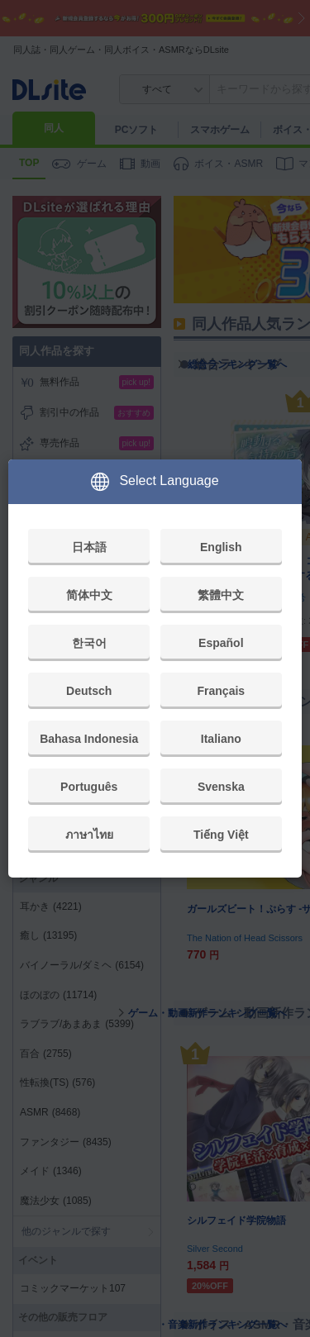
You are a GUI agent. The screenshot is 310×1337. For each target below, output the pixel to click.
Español (220, 642)
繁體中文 (221, 595)
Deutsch (89, 690)
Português (88, 786)
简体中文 (89, 595)
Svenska (221, 786)
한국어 (89, 642)
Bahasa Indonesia (89, 738)
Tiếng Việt (221, 834)
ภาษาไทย (89, 834)
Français (222, 690)
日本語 (89, 547)
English (221, 547)
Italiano (221, 738)
